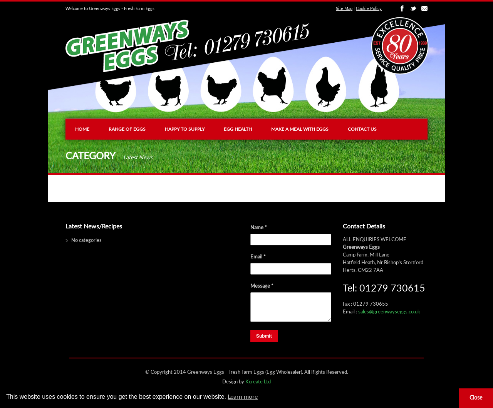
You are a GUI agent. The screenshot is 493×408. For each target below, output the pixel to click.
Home (82, 129)
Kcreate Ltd (258, 382)
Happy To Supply (185, 129)
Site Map (344, 9)
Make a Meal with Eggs (300, 129)
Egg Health (238, 129)
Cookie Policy (369, 9)
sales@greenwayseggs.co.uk (389, 312)
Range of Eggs (127, 129)
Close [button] (476, 398)
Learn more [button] (243, 397)
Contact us (362, 129)
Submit (264, 336)
